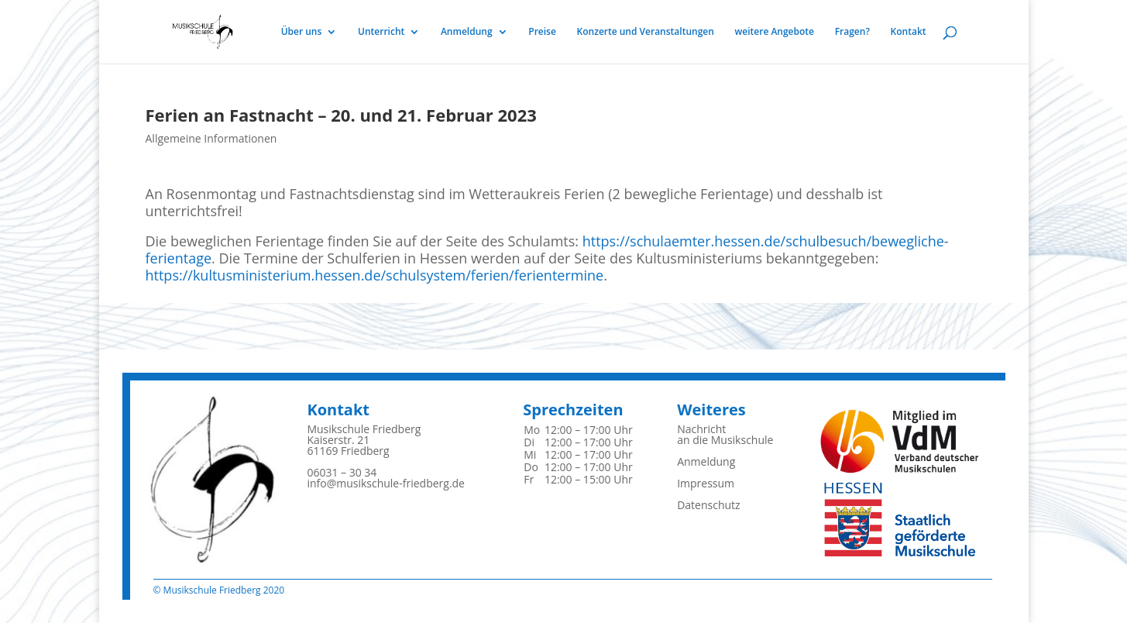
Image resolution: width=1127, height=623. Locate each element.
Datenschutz (708, 504)
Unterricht (381, 32)
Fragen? (852, 32)
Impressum (705, 483)
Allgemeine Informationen (211, 138)
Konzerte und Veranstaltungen (645, 32)
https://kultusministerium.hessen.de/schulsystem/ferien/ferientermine (375, 275)
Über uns (301, 32)
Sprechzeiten (573, 409)
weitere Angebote (775, 32)
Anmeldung (467, 32)
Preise (542, 32)
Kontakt (908, 32)
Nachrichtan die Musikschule (725, 434)
